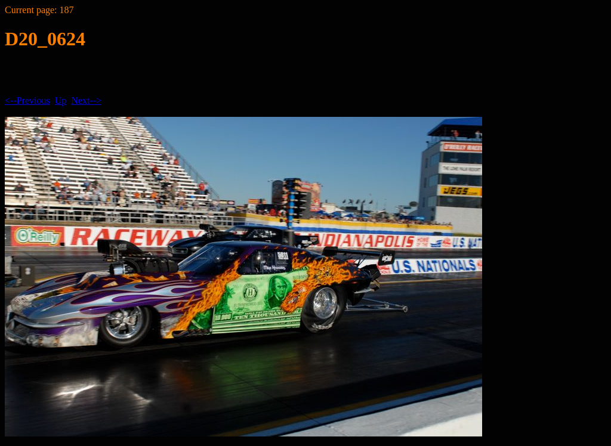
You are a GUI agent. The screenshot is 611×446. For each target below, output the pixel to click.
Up (61, 100)
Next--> (86, 100)
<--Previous (27, 100)
